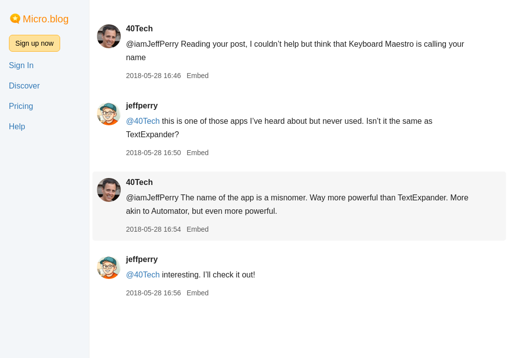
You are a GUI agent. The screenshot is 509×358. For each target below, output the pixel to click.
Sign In (21, 65)
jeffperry (142, 105)
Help (17, 126)
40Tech (139, 28)
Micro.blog (46, 18)
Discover (24, 86)
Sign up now (34, 43)
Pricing (21, 106)
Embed (197, 76)
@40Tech (143, 121)
